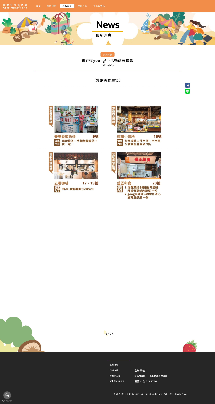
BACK (110, 333)
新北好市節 (99, 5)
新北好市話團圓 (118, 381)
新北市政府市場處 (163, 376)
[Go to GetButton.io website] (7, 401)
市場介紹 (82, 5)
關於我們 (51, 5)
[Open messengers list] (7, 395)
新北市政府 (142, 376)
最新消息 (67, 5)
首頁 (38, 5)
